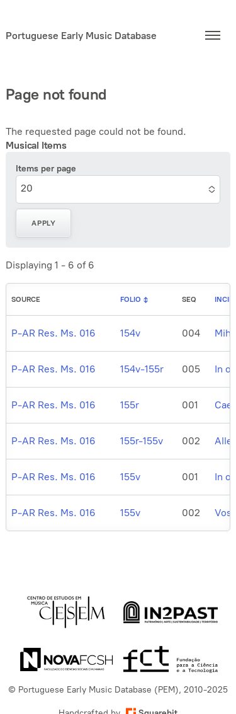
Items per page (46, 168)
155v (130, 477)
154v (130, 333)
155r (129, 405)
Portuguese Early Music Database (81, 36)
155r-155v (141, 441)
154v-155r (142, 369)
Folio (130, 299)
